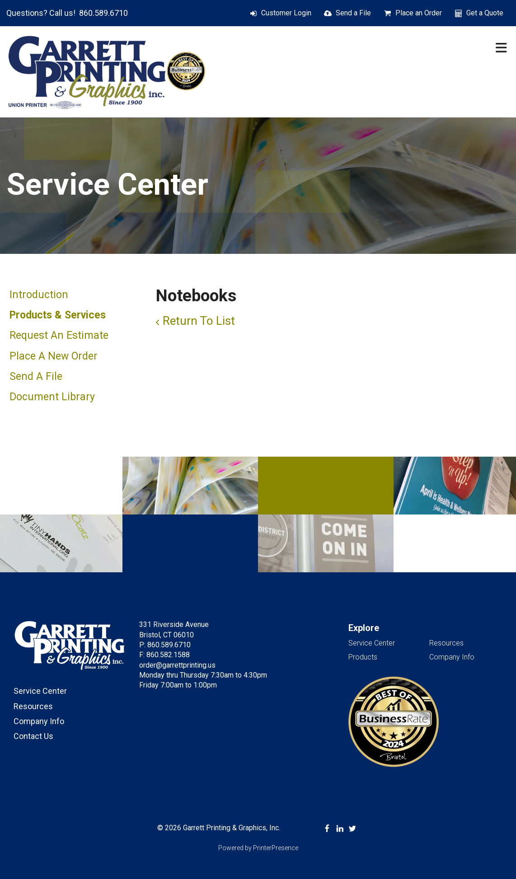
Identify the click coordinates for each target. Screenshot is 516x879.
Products (362, 657)
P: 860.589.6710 (165, 645)
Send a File (353, 13)
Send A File (35, 376)
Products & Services (57, 315)
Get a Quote (484, 13)
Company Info (39, 721)
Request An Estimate (58, 335)
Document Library (52, 397)
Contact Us (33, 736)
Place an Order (418, 13)
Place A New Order (53, 356)
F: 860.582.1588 (164, 654)
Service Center (40, 691)
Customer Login (286, 13)
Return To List (199, 320)
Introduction (38, 295)
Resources (33, 706)
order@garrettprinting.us (177, 665)
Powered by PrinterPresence (258, 847)
